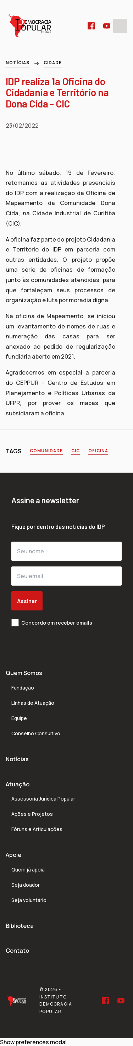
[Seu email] (66, 576)
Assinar (27, 600)
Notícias (17, 63)
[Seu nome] (66, 551)
